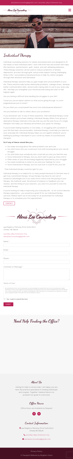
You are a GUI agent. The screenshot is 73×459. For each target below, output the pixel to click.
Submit (8, 304)
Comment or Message (13, 267)
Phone (6, 258)
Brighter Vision (46, 455)
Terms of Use (10, 283)
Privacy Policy (36, 451)
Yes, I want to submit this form (17, 299)
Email (6, 250)
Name (6, 241)
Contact (9, 203)
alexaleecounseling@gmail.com (17, 236)
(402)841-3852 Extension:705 (15, 234)
